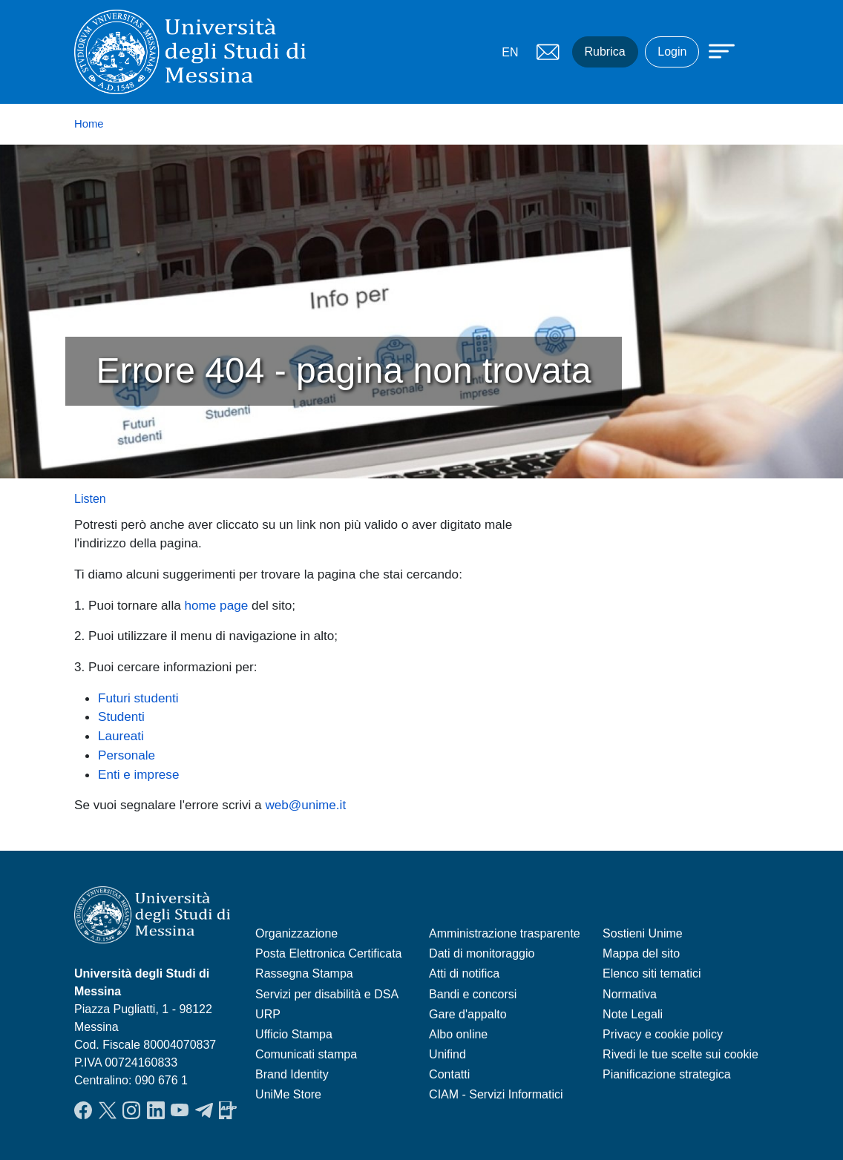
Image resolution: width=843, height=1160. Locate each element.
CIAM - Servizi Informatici (495, 1094)
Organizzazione (296, 933)
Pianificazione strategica (667, 1074)
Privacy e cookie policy (663, 1034)
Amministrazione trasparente (504, 933)
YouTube (179, 1110)
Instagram (131, 1110)
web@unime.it (305, 804)
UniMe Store (288, 1094)
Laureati (121, 735)
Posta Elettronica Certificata (328, 953)
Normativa (630, 994)
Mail (548, 51)
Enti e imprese (138, 774)
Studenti (121, 716)
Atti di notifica (464, 973)
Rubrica (605, 51)
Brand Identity (292, 1074)
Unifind (447, 1054)
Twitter (108, 1110)
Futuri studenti (138, 698)
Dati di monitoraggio (481, 953)
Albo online (458, 1034)
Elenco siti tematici (652, 973)
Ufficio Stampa (293, 1034)
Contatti (449, 1074)
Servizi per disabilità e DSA (326, 994)
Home (89, 124)
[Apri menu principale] (714, 49)
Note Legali (633, 1014)
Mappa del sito (641, 953)
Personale (126, 755)
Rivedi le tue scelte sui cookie (680, 1054)
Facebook (83, 1110)
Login (671, 51)
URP (268, 1014)
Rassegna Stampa (304, 973)
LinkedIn (156, 1110)
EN (510, 52)
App (228, 1110)
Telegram (204, 1110)
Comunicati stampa (306, 1054)
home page (217, 605)
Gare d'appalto (467, 1014)
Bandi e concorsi (472, 994)
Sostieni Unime (643, 933)
